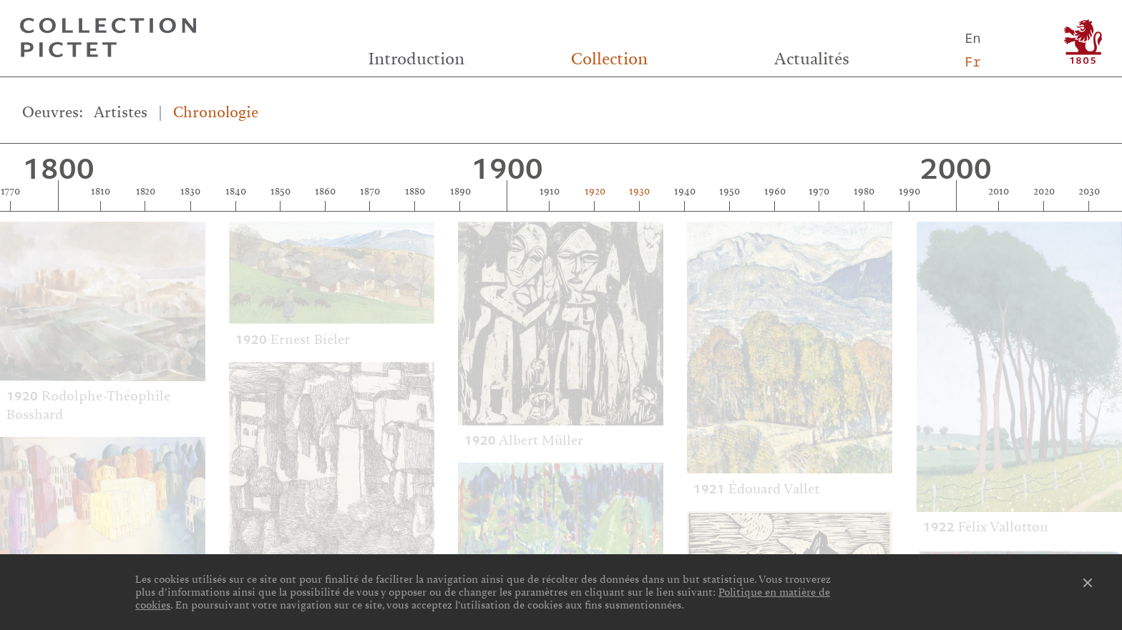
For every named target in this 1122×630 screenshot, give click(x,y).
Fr (972, 61)
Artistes (120, 112)
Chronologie (215, 112)
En (972, 37)
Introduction (416, 59)
